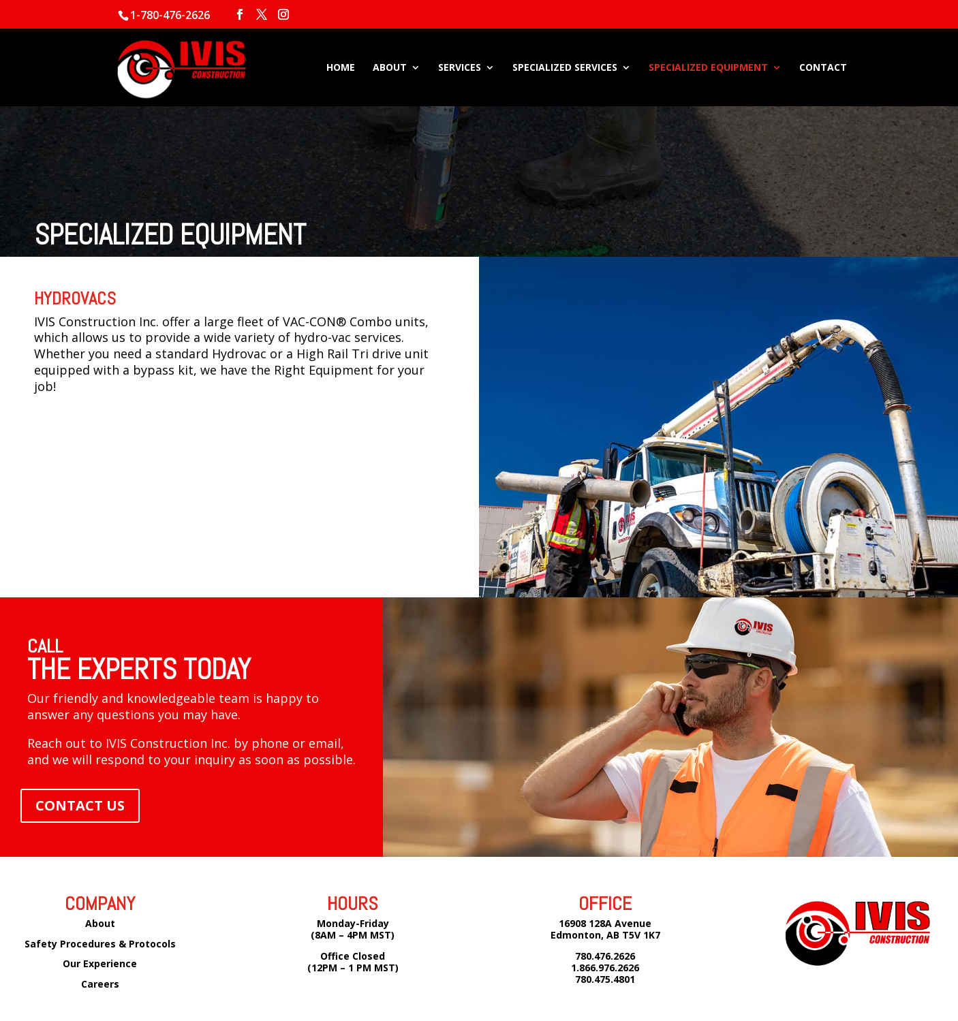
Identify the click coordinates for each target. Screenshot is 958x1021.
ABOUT (390, 68)
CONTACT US (80, 805)
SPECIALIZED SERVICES (564, 68)
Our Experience (100, 963)
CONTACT (823, 68)
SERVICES (459, 68)
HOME (340, 68)
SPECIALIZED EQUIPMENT (708, 68)
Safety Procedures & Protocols (100, 943)
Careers (100, 983)
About (100, 923)
